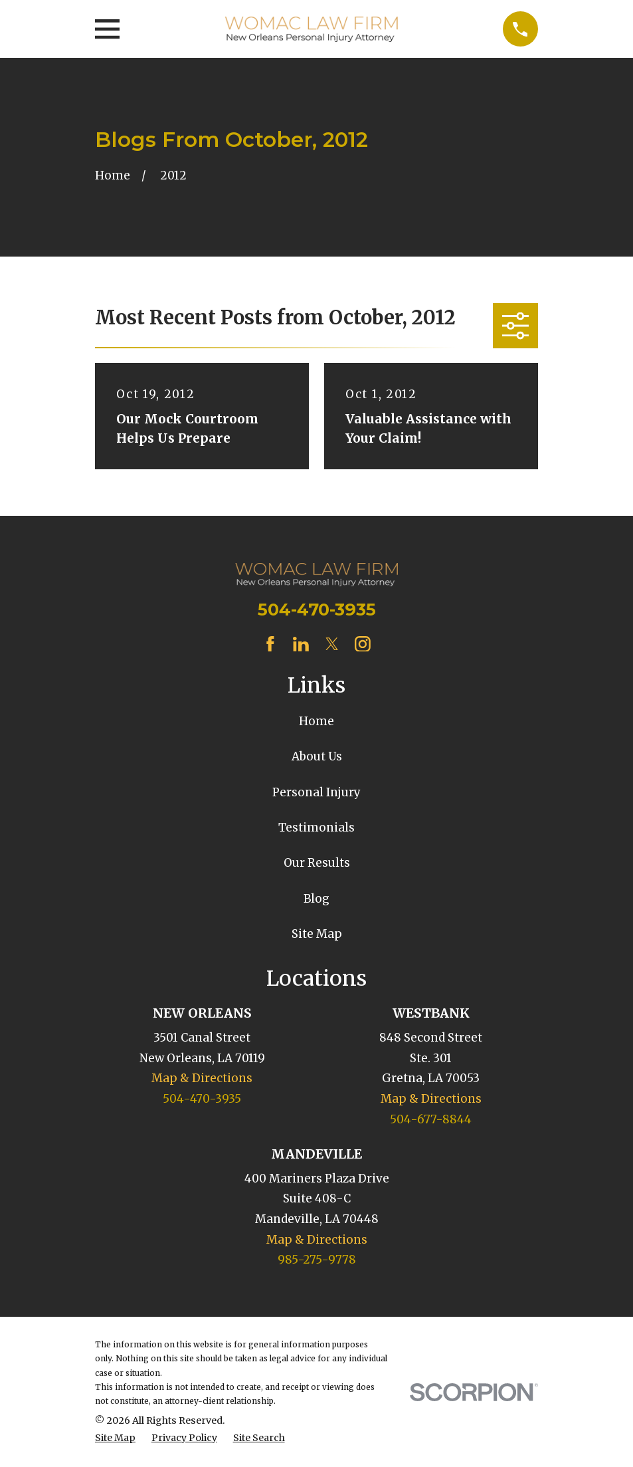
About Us (317, 756)
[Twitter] (332, 644)
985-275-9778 (317, 1259)
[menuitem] (115, 1438)
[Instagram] (363, 644)
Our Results (317, 862)
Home (316, 721)
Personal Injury (316, 792)
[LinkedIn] (301, 644)
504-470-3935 (317, 609)
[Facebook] (270, 644)
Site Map (317, 934)
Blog (316, 898)
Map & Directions (201, 1078)
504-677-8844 (431, 1119)
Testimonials (316, 827)
